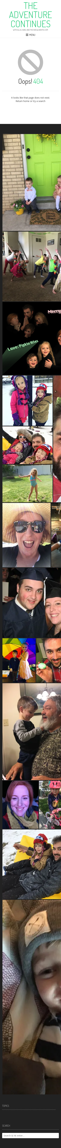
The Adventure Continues (30, 14)
